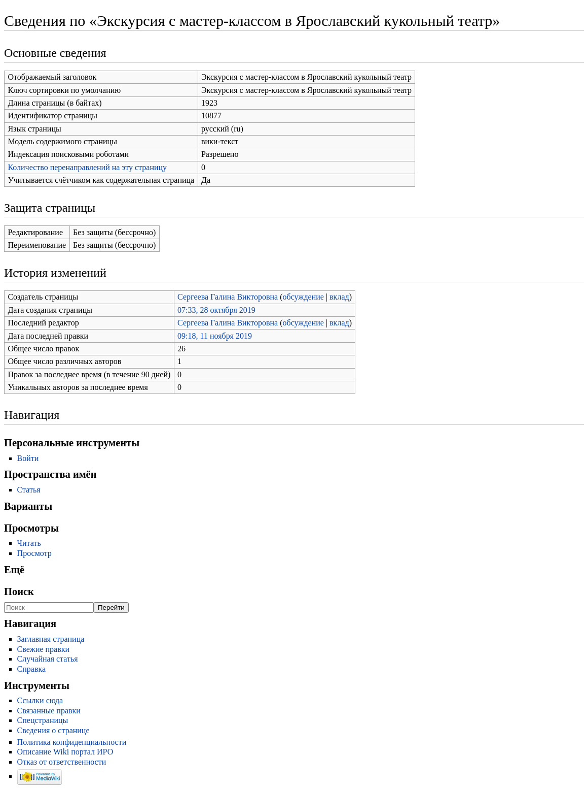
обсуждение (303, 296)
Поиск (19, 591)
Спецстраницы (42, 720)
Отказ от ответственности (61, 762)
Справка (31, 669)
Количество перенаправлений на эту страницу (87, 167)
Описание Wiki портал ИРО (65, 751)
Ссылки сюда (40, 700)
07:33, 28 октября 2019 (216, 310)
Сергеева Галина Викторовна (227, 296)
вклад (339, 296)
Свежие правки (43, 649)
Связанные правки (49, 710)
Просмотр (34, 553)
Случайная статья (47, 658)
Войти (28, 458)
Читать (29, 543)
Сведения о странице (53, 730)
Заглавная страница (51, 639)
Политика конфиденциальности (72, 742)
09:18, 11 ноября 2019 (214, 336)
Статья (29, 489)
